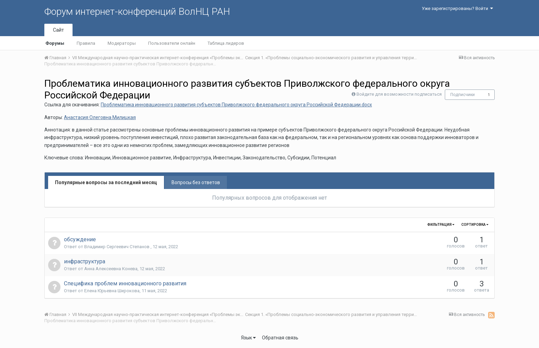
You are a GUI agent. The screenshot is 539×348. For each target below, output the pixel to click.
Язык (248, 337)
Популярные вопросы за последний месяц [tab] (106, 182)
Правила (86, 43)
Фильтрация (440, 224)
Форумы (54, 43)
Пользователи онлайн (171, 43)
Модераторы (122, 43)
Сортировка (474, 224)
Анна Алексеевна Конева (111, 268)
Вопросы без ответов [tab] (196, 182)
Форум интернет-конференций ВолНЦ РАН (137, 11)
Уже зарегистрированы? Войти (457, 8)
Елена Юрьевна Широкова (112, 290)
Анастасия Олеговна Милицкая (100, 117)
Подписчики (462, 94)
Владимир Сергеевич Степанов (117, 246)
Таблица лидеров (226, 43)
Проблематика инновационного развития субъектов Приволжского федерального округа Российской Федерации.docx (236, 104)
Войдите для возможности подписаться (399, 94)
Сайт (58, 30)
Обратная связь (280, 337)
